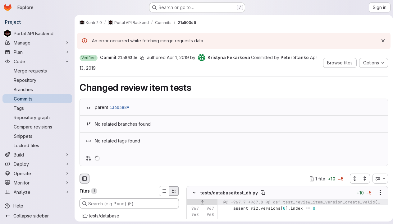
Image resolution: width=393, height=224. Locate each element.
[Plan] (37, 52)
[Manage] (37, 42)
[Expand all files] (352, 179)
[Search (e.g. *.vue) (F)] (129, 203)
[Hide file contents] (194, 193)
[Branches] (37, 89)
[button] (89, 58)
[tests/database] (129, 216)
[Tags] (37, 108)
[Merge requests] (37, 70)
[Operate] (37, 173)
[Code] (37, 61)
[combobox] (378, 179)
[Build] (37, 154)
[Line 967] (193, 209)
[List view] (164, 191)
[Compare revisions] (37, 126)
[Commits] (37, 98)
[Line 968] (193, 215)
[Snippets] (37, 136)
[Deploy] (37, 164)
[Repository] (37, 80)
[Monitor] (37, 182)
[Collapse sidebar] (37, 216)
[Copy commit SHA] (142, 58)
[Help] (37, 206)
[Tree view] (174, 191)
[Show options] (378, 193)
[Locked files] (37, 145)
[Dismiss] (380, 40)
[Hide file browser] (84, 179)
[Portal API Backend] (37, 33)
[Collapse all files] (363, 179)
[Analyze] (37, 192)
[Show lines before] (202, 202)
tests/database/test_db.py (229, 192)
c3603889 (119, 107)
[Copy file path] (263, 193)
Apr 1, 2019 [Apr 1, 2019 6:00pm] (178, 57)
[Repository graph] (37, 117)
